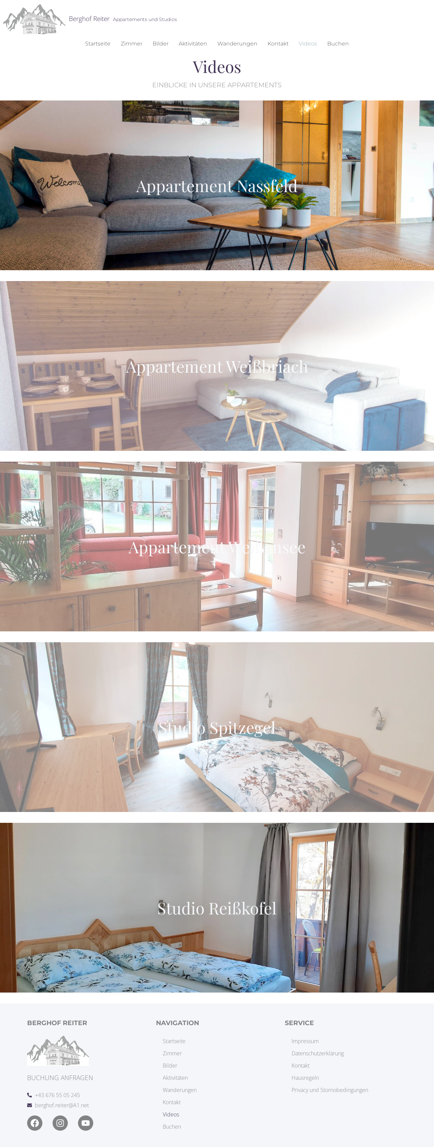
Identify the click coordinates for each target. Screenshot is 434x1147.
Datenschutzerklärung (318, 1053)
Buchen (338, 43)
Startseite (98, 43)
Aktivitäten (193, 43)
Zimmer (131, 43)
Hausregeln (305, 1077)
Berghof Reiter (89, 18)
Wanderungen (237, 43)
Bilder (161, 43)
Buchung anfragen (60, 1077)
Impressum (305, 1041)
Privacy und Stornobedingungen (330, 1090)
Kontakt (278, 43)
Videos (308, 43)
